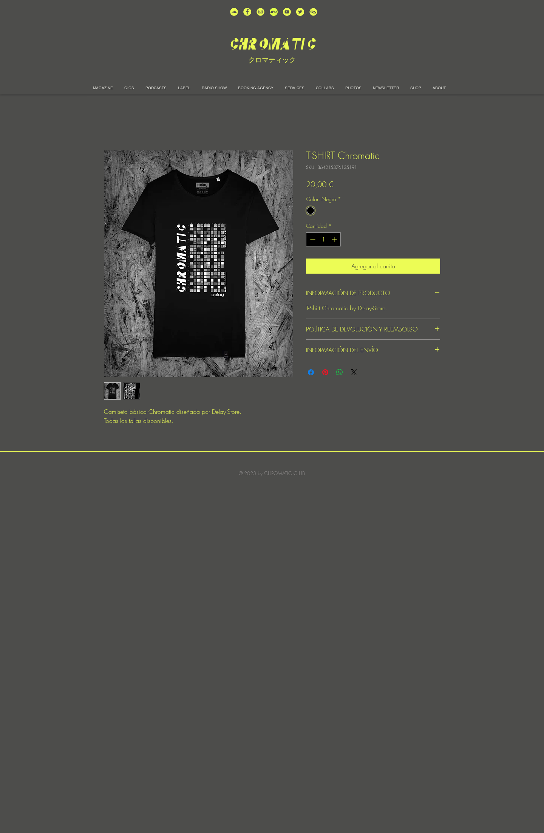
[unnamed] (313, 12)
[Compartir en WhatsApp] (339, 372)
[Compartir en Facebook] (310, 372)
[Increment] (335, 239)
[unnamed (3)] (260, 12)
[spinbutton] (323, 239)
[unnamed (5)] (300, 12)
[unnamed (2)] (234, 12)
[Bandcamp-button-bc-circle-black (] (274, 12)
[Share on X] (354, 372)
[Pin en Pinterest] (325, 372)
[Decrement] (312, 239)
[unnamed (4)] (247, 12)
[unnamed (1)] (287, 12)
